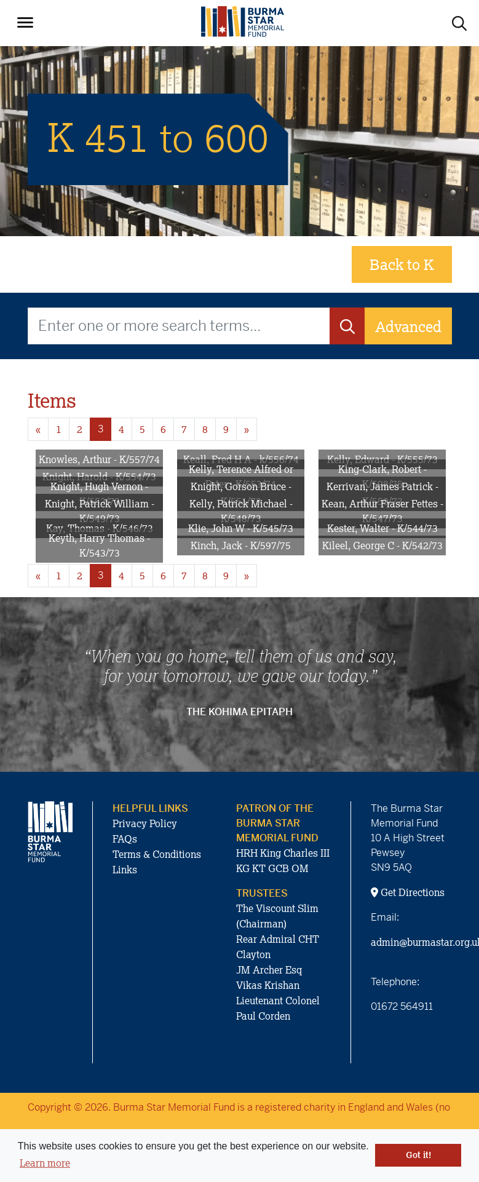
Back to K (402, 264)
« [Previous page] (38, 429)
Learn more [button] (45, 1163)
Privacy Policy (145, 823)
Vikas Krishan (267, 985)
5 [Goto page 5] (142, 429)
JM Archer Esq (269, 970)
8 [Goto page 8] (205, 429)
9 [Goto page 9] (226, 429)
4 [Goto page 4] (121, 429)
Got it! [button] (418, 1155)
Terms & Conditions (157, 854)
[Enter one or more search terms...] (179, 325)
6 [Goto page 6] (163, 429)
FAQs (125, 839)
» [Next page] (246, 429)
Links (125, 869)
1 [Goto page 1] (58, 429)
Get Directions (408, 892)
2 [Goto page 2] (79, 429)
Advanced (408, 326)
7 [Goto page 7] (184, 429)
